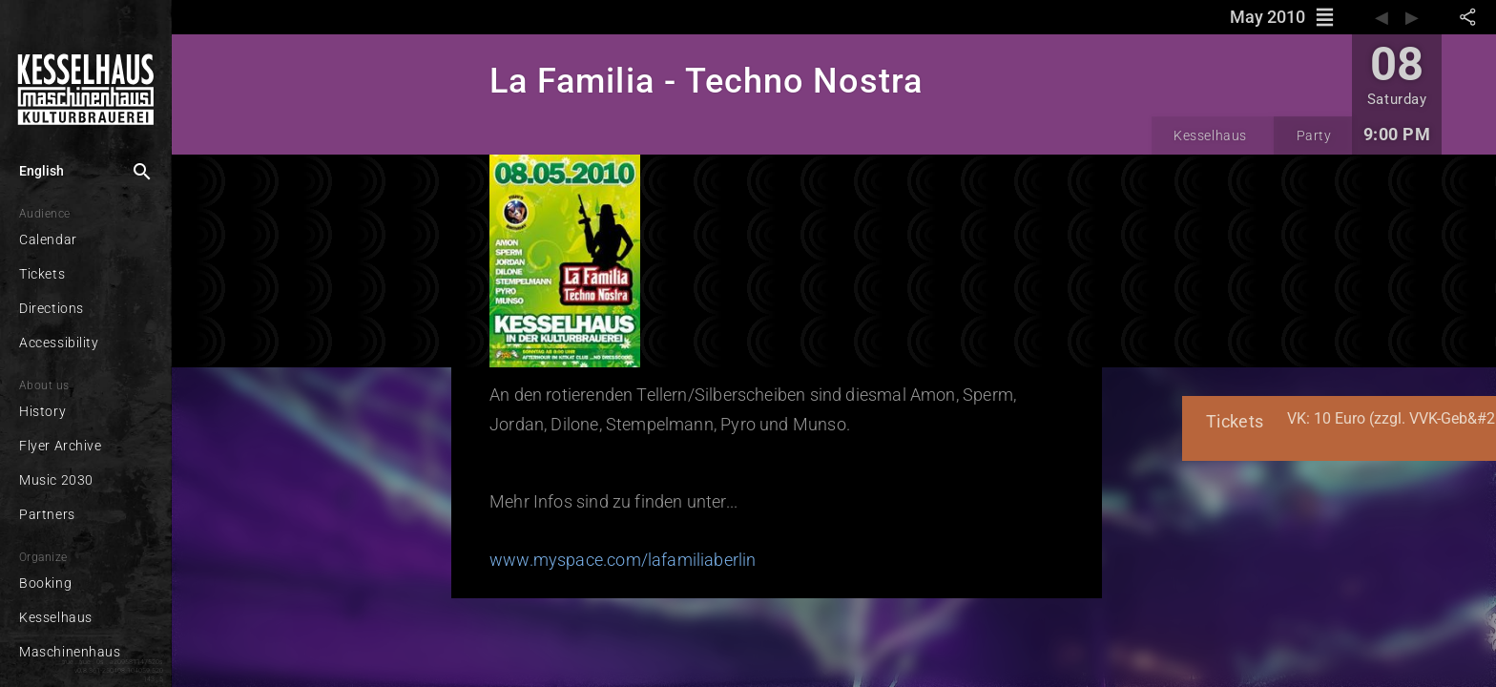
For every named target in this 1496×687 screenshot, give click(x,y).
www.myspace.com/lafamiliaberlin (579, 550)
